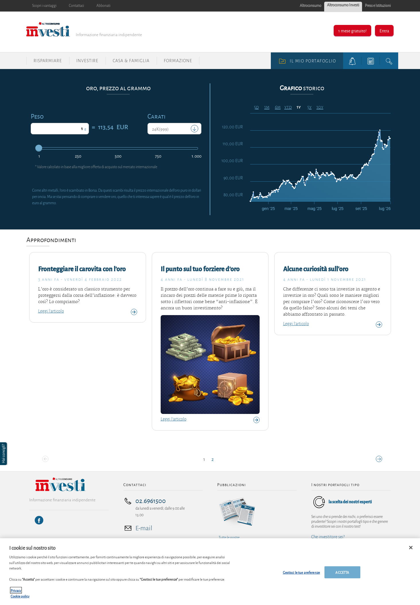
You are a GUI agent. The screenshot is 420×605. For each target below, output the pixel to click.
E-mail (143, 528)
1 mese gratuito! (352, 30)
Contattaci (76, 6)
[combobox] (174, 128)
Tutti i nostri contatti (144, 544)
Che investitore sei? (328, 537)
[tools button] (370, 60)
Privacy (16, 598)
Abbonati (103, 6)
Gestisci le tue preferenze (301, 579)
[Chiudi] (411, 555)
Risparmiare (48, 60)
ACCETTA (342, 579)
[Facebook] (39, 520)
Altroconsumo (310, 6)
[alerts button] (352, 60)
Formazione (178, 60)
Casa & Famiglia (131, 60)
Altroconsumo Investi (343, 5)
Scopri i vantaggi (44, 6)
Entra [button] (384, 30)
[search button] (389, 60)
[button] (4, 453)
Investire (87, 60)
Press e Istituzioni (378, 6)
